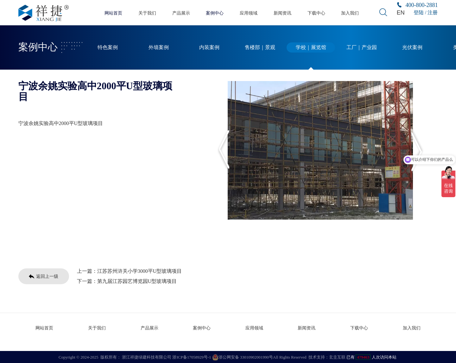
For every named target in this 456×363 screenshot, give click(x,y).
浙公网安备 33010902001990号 (242, 357)
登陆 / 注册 (426, 12)
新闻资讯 (282, 12)
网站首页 (113, 12)
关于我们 (147, 12)
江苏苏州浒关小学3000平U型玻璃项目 (139, 271)
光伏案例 (412, 47)
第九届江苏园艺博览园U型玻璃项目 (137, 281)
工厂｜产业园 (361, 47)
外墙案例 (159, 47)
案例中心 (215, 12)
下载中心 (316, 12)
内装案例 (209, 47)
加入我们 (350, 12)
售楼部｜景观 (260, 47)
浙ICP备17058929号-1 (191, 356)
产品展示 (181, 12)
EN (400, 12)
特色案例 (108, 47)
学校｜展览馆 (311, 47)
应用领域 (248, 12)
